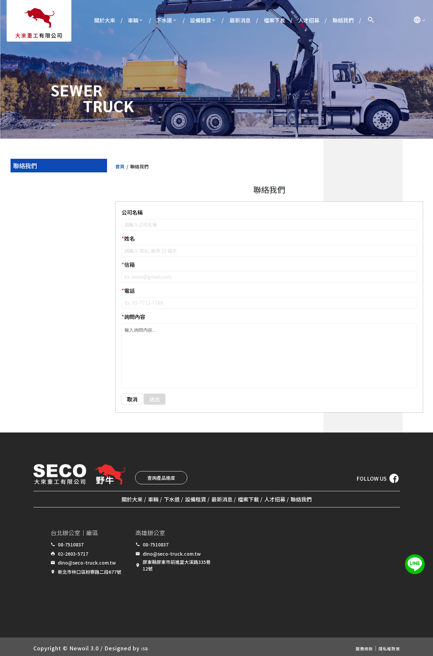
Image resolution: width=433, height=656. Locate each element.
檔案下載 (274, 20)
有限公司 (39, 35)
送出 (154, 399)
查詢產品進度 (161, 477)
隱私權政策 (386, 645)
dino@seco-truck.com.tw (87, 560)
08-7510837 (71, 541)
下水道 (164, 20)
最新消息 (240, 20)
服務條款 (355, 645)
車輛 (133, 20)
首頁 (120, 166)
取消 (132, 399)
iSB (146, 645)
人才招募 (308, 20)
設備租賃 (200, 20)
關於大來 (104, 20)
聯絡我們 (343, 20)
